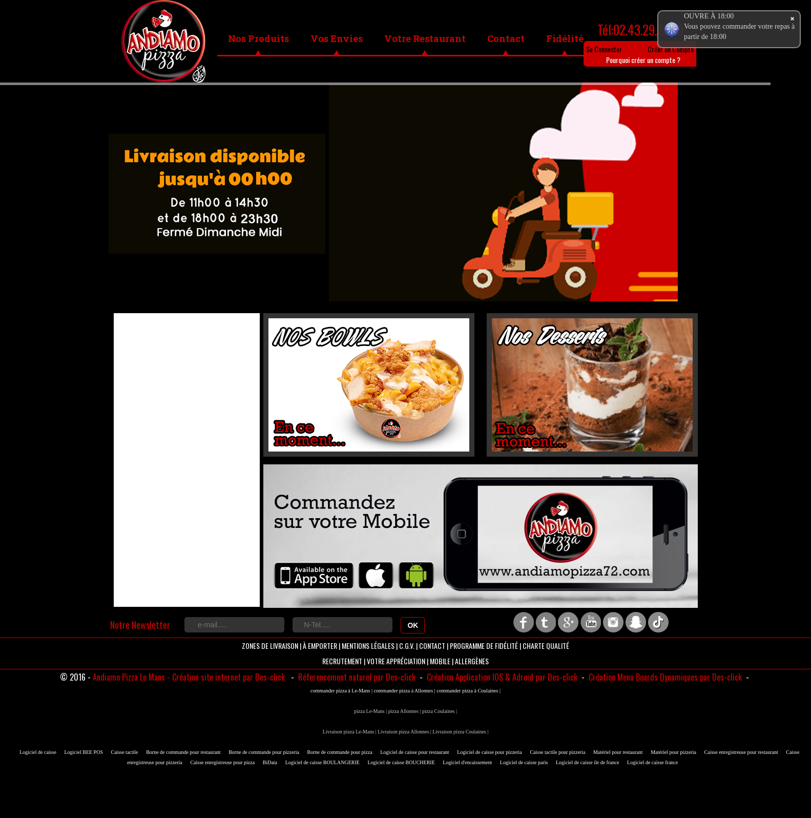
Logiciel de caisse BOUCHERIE (400, 762)
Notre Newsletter (140, 624)
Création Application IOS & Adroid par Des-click (501, 677)
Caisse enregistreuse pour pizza (222, 762)
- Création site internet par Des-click (226, 677)
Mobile (440, 661)
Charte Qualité (546, 645)
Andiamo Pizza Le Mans (129, 677)
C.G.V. (406, 645)
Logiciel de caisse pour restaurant (414, 752)
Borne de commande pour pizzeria (263, 752)
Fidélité (565, 38)
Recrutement (342, 661)
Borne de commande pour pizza (339, 752)
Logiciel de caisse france (652, 762)
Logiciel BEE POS (83, 752)
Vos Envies (336, 38)
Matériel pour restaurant (618, 752)
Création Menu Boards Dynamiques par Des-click (664, 677)
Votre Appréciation (396, 661)
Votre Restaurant (425, 38)
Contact (506, 38)
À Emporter (320, 645)
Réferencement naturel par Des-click (355, 677)
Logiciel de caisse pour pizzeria (489, 752)
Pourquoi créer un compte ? (643, 59)
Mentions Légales (368, 645)
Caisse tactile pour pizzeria (557, 752)
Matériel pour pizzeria (673, 752)
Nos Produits (258, 38)
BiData (270, 762)
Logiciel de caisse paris (524, 762)
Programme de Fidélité (484, 645)
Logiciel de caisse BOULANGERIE (322, 762)
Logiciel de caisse (37, 752)
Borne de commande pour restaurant (183, 752)
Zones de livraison (270, 645)
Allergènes (472, 661)
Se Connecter (604, 49)
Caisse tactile (124, 752)
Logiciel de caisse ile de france (587, 762)
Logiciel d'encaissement (467, 762)
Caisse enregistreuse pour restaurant (741, 752)
